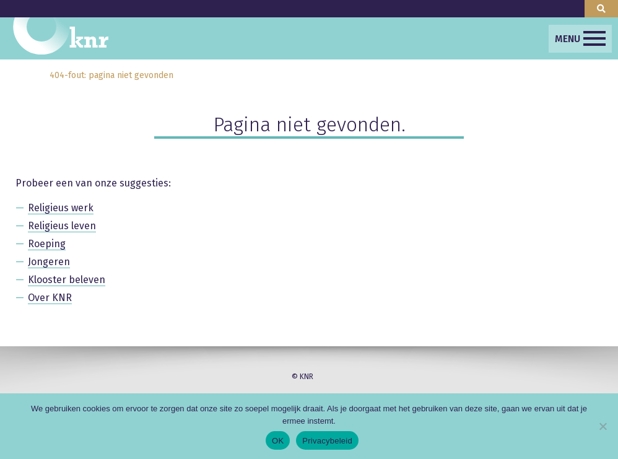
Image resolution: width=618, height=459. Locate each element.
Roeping (47, 244)
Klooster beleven (66, 280)
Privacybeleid (327, 440)
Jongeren (49, 262)
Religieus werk (61, 208)
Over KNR (50, 298)
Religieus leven (62, 226)
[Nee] (602, 426)
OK (278, 440)
